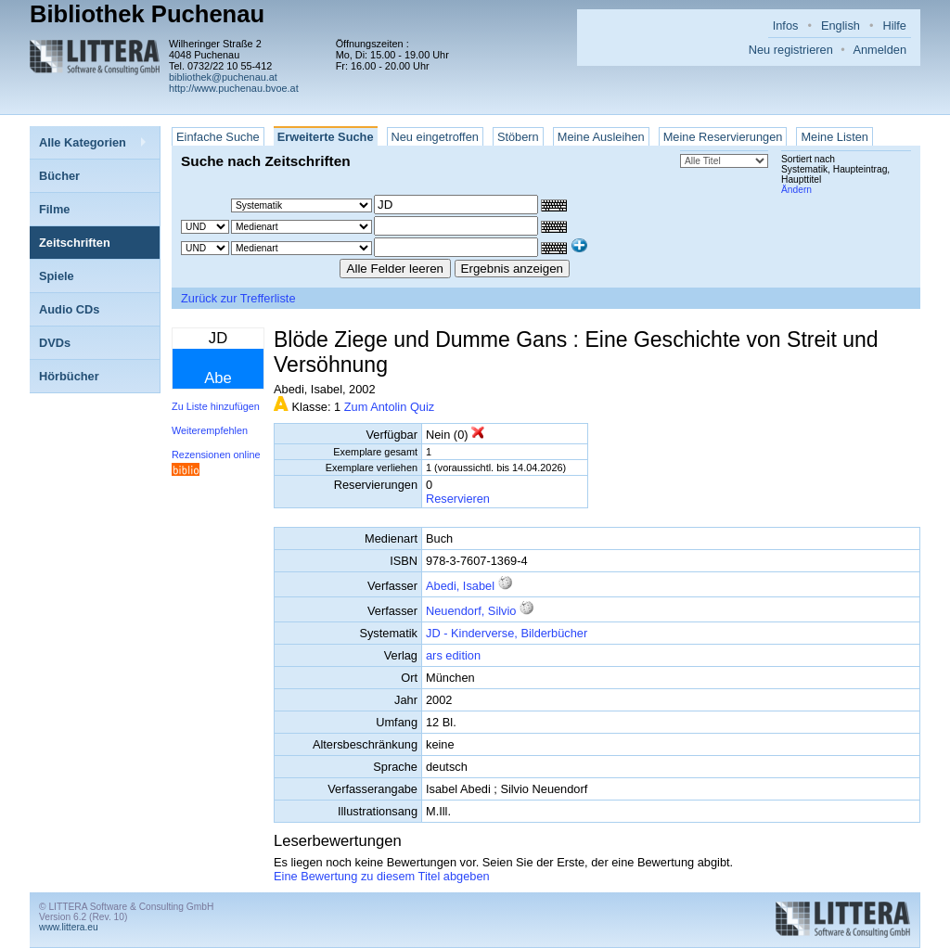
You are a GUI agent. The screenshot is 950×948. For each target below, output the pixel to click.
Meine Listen (834, 137)
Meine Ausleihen (601, 137)
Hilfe (894, 25)
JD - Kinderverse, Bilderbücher (506, 633)
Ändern (796, 190)
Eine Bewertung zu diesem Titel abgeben (382, 876)
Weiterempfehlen (210, 430)
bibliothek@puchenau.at (223, 77)
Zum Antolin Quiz (389, 407)
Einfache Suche (218, 137)
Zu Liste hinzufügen (216, 406)
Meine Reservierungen (723, 137)
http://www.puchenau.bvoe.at (234, 88)
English (840, 25)
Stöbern (518, 137)
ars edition (453, 655)
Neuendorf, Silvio (471, 611)
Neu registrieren (791, 50)
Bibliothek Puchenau (147, 14)
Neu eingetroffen (435, 137)
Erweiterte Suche (325, 137)
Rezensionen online (216, 454)
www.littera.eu (68, 927)
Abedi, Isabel (460, 586)
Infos (786, 25)
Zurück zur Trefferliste (238, 298)
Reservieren (458, 499)
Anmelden (879, 50)
